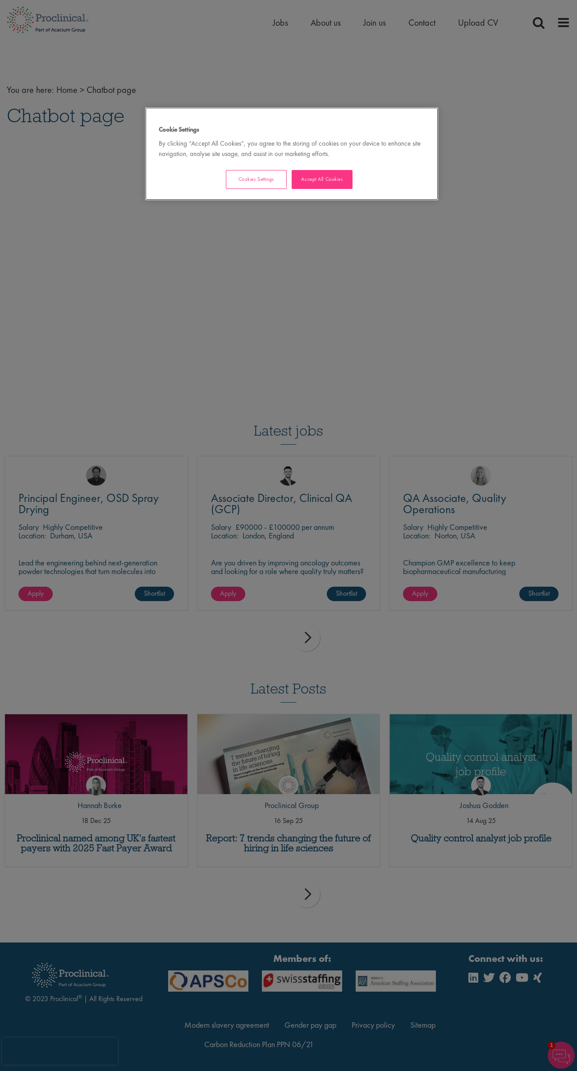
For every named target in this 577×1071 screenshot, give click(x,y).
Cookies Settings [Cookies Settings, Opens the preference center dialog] (256, 179)
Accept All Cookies (322, 179)
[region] (291, 154)
